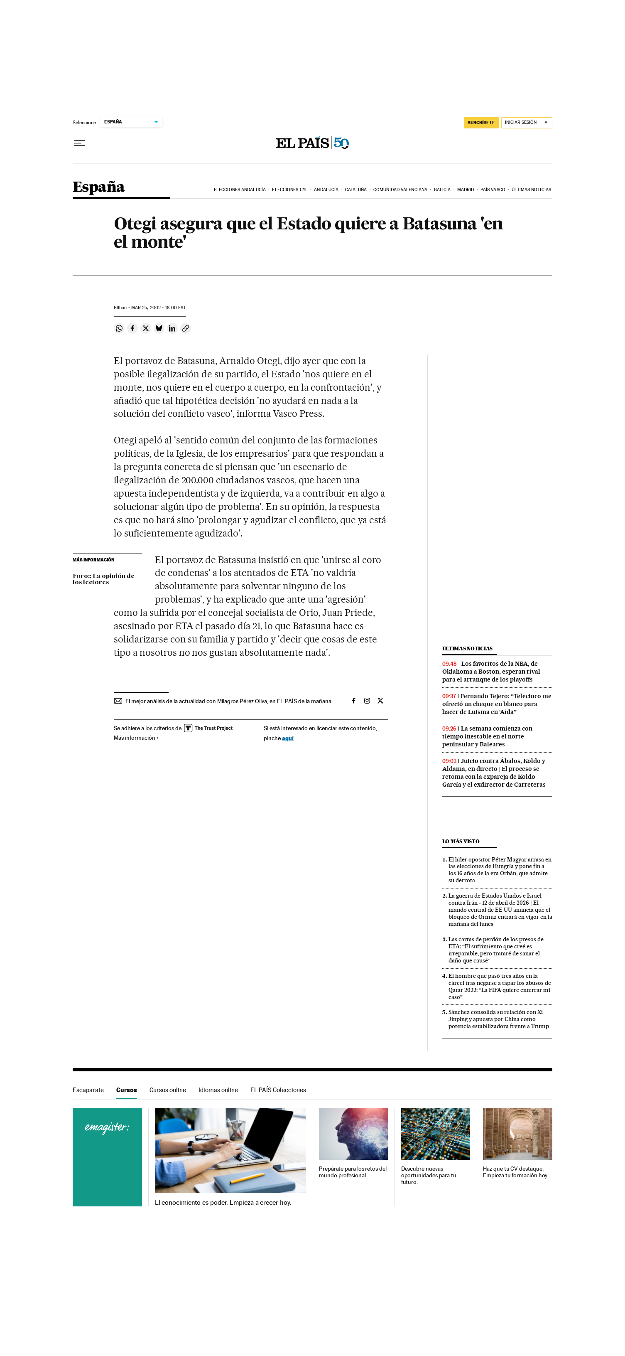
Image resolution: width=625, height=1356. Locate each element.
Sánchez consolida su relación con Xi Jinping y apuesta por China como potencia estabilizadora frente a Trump (499, 1019)
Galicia (442, 189)
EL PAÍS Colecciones (278, 1089)
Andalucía (326, 189)
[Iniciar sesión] (526, 122)
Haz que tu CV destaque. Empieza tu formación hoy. (515, 1172)
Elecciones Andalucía (240, 189)
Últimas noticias (531, 189)
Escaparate (88, 1089)
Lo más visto (461, 841)
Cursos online (168, 1089)
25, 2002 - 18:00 (158, 307)
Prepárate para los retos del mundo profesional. (353, 1172)
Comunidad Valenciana (400, 189)
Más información (136, 737)
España (99, 188)
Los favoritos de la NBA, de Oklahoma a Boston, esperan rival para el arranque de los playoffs (491, 671)
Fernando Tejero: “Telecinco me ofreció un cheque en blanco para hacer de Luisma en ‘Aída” (496, 704)
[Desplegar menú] (79, 143)
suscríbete (481, 123)
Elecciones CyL (289, 189)
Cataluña (356, 189)
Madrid (465, 189)
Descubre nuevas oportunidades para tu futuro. (428, 1175)
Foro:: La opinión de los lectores (104, 579)
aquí (288, 737)
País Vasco (492, 189)
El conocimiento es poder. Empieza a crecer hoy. (223, 1202)
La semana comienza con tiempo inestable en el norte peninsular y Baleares (487, 736)
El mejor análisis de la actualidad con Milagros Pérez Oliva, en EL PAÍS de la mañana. (229, 701)
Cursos (126, 1089)
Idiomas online (218, 1089)
